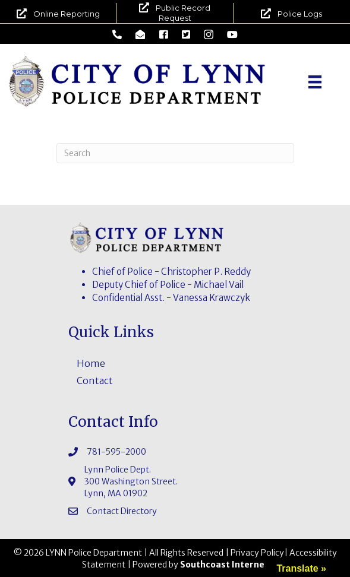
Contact (95, 380)
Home (91, 363)
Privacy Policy (257, 552)
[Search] (175, 153)
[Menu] (315, 82)
